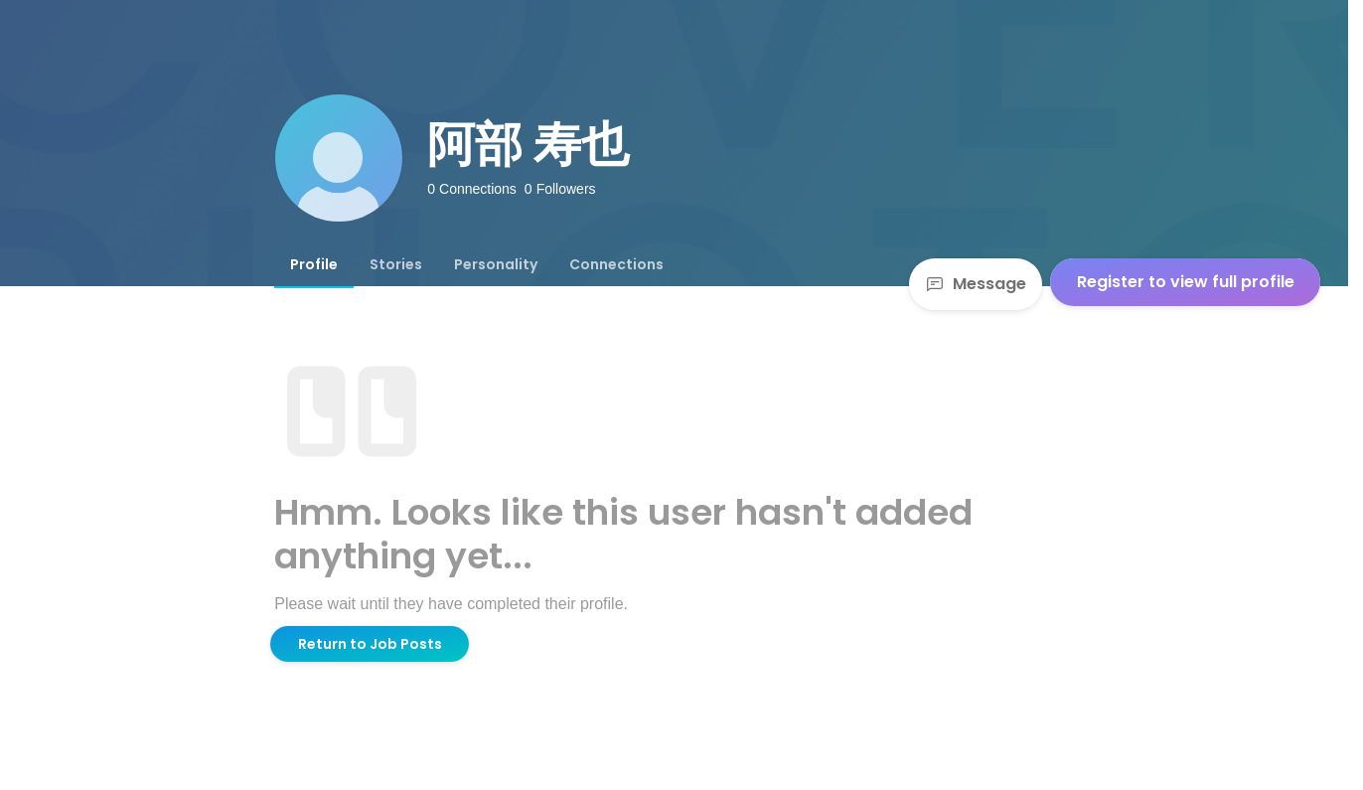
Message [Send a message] (975, 283)
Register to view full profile (1185, 281)
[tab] (314, 264)
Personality (495, 264)
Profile (314, 264)
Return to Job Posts (370, 644)
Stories (396, 264)
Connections (616, 264)
